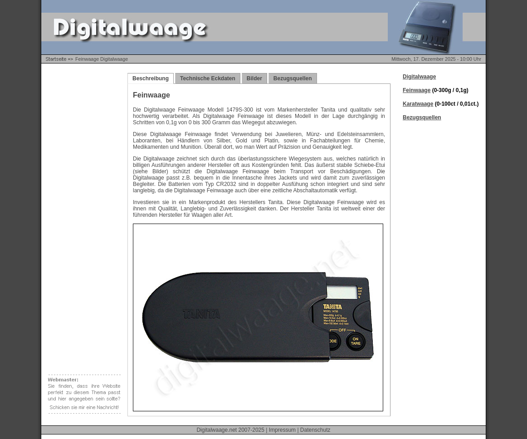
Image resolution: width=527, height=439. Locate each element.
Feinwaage (416, 90)
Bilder (254, 78)
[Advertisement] (82, 209)
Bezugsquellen (292, 78)
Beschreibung (150, 78)
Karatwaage (418, 104)
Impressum (282, 430)
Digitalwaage (419, 76)
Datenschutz (315, 430)
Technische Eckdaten (207, 78)
